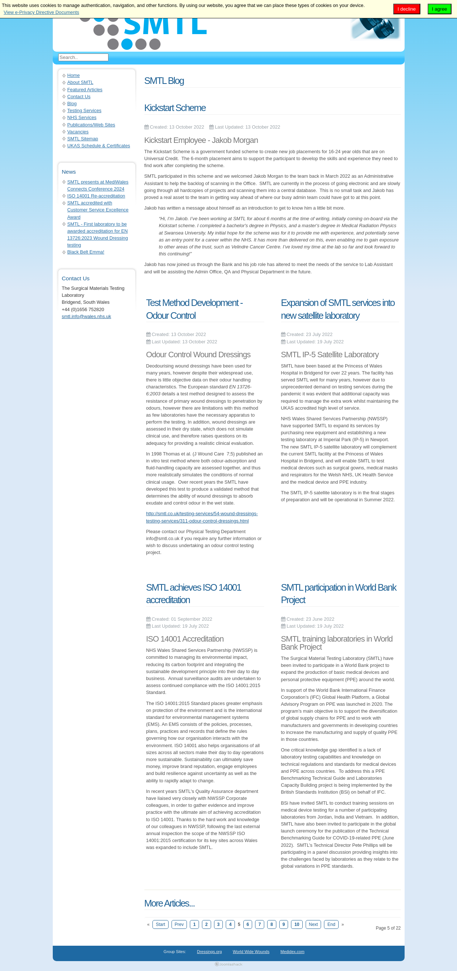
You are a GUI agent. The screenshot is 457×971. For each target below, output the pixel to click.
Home (73, 75)
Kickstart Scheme (175, 108)
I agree (439, 9)
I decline (407, 9)
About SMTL (80, 82)
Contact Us (79, 96)
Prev (179, 924)
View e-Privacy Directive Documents (41, 12)
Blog (72, 103)
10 (296, 924)
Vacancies (78, 131)
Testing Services (84, 110)
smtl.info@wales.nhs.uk (86, 316)
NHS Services (82, 117)
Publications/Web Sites (91, 125)
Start (160, 924)
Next (313, 924)
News (69, 172)
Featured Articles (85, 89)
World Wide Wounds (251, 951)
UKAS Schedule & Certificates (98, 145)
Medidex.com (292, 951)
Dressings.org (209, 951)
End (331, 924)
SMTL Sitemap (82, 138)
